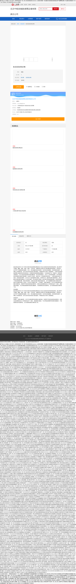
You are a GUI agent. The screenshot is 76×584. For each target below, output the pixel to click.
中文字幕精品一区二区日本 (43, 574)
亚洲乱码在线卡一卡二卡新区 (16, 574)
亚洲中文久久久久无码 (23, 577)
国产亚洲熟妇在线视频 (67, 574)
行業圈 (29, 4)
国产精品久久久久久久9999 (13, 583)
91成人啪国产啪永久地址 (37, 581)
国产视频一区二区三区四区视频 (10, 577)
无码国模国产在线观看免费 (30, 574)
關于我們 (38, 18)
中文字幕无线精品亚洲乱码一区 (59, 577)
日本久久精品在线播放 (61, 575)
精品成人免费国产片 (57, 580)
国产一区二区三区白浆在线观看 (46, 578)
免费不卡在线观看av (9, 578)
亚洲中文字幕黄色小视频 (65, 581)
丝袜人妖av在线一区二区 (8, 580)
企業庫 (21, 4)
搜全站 (56, 8)
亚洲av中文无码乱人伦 (67, 580)
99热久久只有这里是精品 (45, 580)
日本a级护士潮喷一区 (14, 581)
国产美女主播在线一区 (20, 580)
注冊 (61, 4)
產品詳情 (21, 236)
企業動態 (30, 18)
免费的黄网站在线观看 (46, 577)
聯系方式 (29, 236)
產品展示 (21, 18)
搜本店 (62, 8)
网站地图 (23, 345)
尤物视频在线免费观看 (34, 577)
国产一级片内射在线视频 (37, 575)
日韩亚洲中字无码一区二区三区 (50, 581)
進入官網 (38, 119)
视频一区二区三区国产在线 (32, 580)
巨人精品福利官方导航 (33, 578)
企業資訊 (33, 4)
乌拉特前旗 (23, 575)
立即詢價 (18, 87)
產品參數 (14, 236)
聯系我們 (47, 18)
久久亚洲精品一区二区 (25, 581)
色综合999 (28, 575)
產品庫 (25, 4)
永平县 (52, 574)
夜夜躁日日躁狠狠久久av (50, 575)
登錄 (64, 4)
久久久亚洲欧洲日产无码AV (27, 583)
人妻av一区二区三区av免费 (13, 575)
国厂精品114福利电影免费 (21, 578)
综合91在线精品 (58, 574)
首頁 (13, 18)
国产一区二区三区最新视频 (61, 578)
